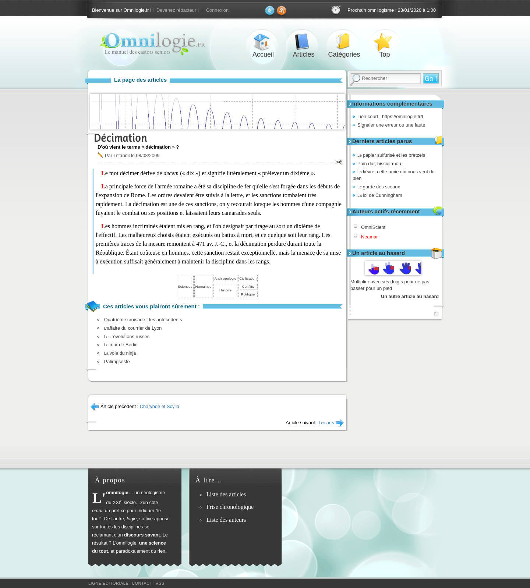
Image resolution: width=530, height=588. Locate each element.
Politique (248, 294)
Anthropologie (225, 278)
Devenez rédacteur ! (177, 10)
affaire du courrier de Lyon (133, 328)
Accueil (263, 41)
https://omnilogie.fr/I (402, 116)
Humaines (203, 286)
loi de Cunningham (379, 195)
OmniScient (373, 227)
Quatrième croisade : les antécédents (143, 319)
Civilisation (247, 278)
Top (384, 41)
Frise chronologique (230, 507)
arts (327, 422)
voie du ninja (120, 353)
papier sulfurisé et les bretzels (391, 155)
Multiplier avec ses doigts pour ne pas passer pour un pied (389, 285)
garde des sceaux (378, 186)
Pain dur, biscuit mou (379, 163)
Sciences (185, 286)
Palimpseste (117, 361)
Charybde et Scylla (159, 406)
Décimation (120, 138)
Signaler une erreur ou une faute (391, 125)
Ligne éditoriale (108, 583)
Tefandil (121, 155)
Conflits (248, 286)
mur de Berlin (121, 344)
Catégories (344, 41)
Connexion (217, 10)
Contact (142, 583)
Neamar (369, 237)
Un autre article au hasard (410, 296)
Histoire (225, 290)
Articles (303, 41)
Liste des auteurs (226, 520)
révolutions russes (126, 336)
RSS (160, 583)
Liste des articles (226, 494)
